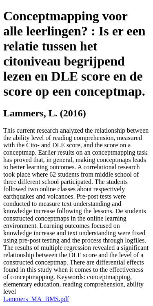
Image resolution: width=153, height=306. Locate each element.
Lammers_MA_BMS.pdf (36, 298)
